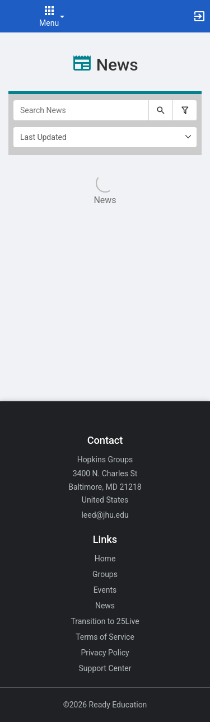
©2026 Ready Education (105, 704)
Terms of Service (105, 636)
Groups (105, 574)
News (105, 605)
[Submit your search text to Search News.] (160, 110)
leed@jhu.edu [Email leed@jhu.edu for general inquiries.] (104, 514)
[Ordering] (105, 137)
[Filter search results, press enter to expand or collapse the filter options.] (184, 110)
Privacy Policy (105, 652)
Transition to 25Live (105, 621)
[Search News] (81, 110)
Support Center (105, 668)
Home (105, 558)
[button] (14, 16)
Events (105, 589)
